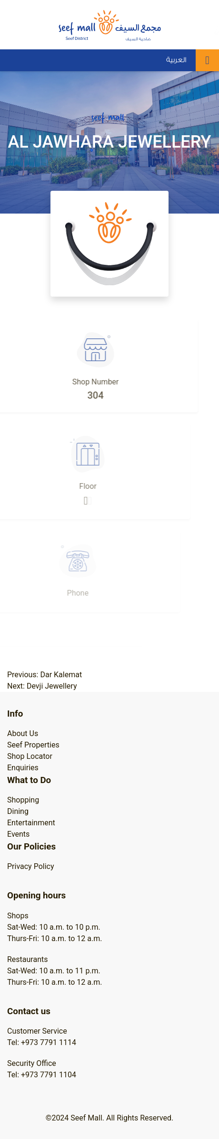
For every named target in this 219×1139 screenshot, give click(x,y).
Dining (18, 811)
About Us (22, 733)
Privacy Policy (30, 866)
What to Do (29, 780)
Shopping (23, 799)
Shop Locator (29, 756)
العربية (176, 60)
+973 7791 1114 (48, 1042)
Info (15, 714)
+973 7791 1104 (48, 1074)
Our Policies (31, 846)
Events (18, 834)
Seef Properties (33, 744)
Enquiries (23, 767)
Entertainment (31, 822)
